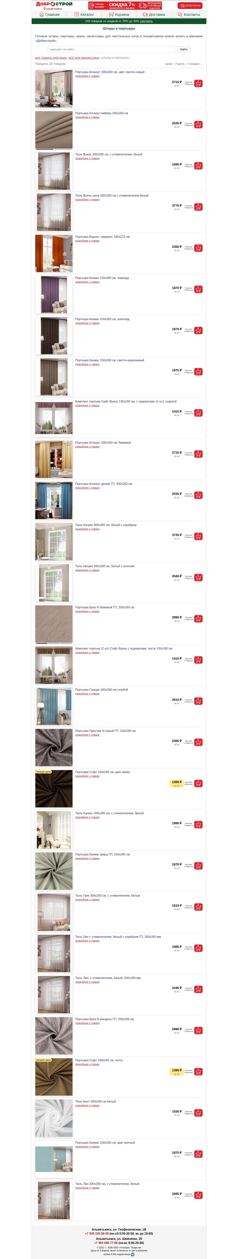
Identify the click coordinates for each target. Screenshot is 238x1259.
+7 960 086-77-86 (106, 1242)
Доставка (154, 14)
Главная (49, 14)
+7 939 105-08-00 (97, 1233)
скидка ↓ (195, 64)
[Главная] (54, 4)
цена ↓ (182, 64)
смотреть (146, 21)
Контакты (189, 14)
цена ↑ (170, 64)
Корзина (119, 14)
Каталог (84, 14)
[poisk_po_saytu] (111, 49)
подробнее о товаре (87, 76)
